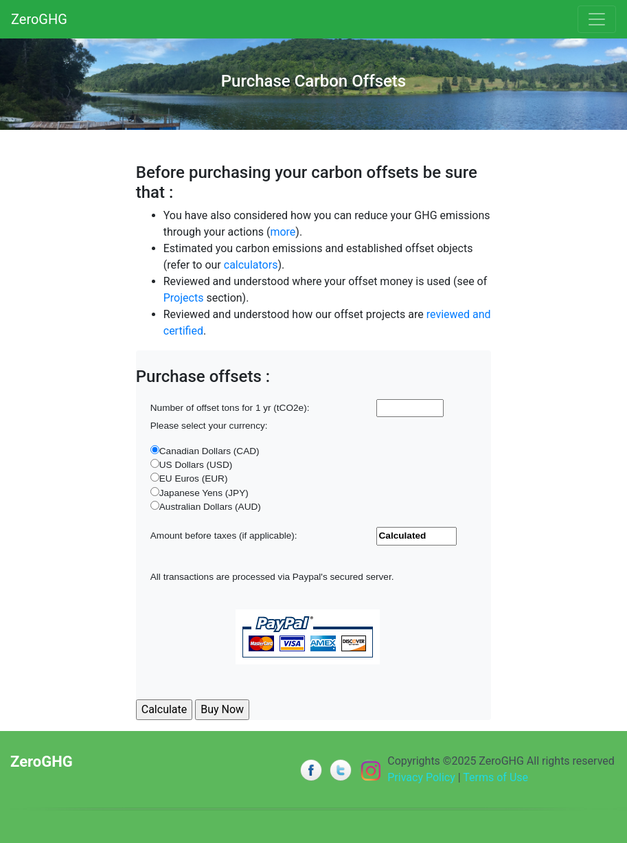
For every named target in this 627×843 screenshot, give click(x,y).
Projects (183, 297)
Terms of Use (495, 777)
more (282, 231)
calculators (251, 264)
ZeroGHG (39, 19)
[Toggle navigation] (597, 19)
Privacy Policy (421, 777)
